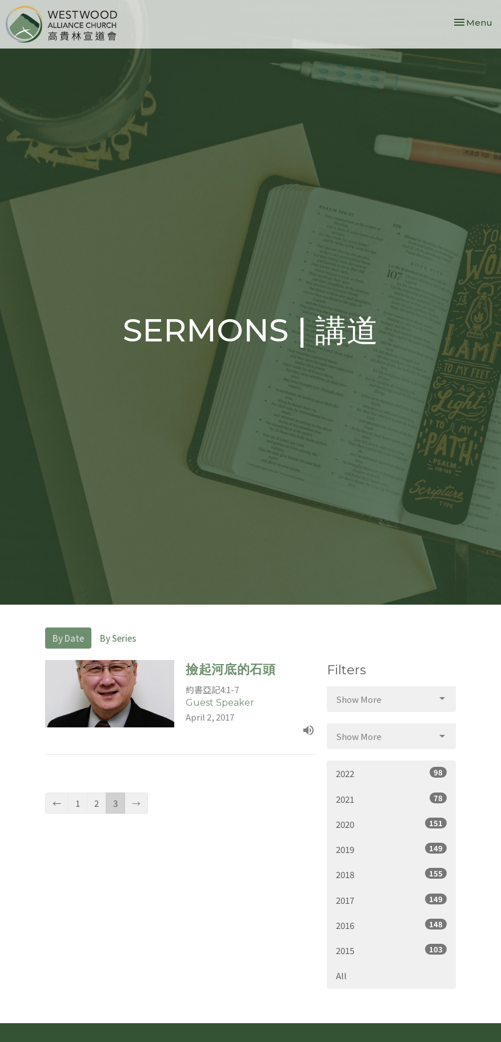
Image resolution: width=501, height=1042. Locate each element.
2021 (391, 798)
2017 (391, 900)
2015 (391, 950)
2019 (391, 849)
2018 (391, 874)
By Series (118, 638)
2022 (391, 773)
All (341, 975)
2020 (391, 824)
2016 (391, 925)
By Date (68, 638)
